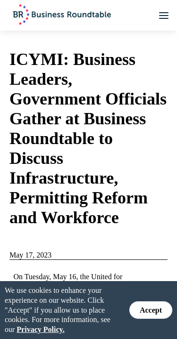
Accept (151, 310)
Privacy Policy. (40, 329)
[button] (163, 15)
